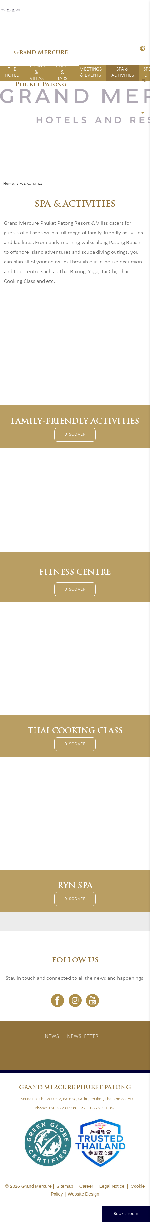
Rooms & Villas (36, 73)
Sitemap (64, 1186)
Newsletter (83, 1036)
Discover (75, 434)
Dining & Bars (62, 73)
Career (86, 1186)
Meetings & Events (90, 72)
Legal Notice (112, 1186)
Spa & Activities (122, 72)
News (52, 1036)
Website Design (83, 1194)
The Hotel (12, 72)
